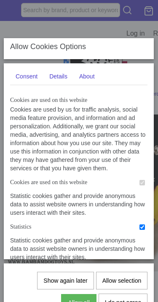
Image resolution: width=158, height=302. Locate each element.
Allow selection (122, 250)
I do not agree (123, 271)
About (87, 138)
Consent (26, 138)
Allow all (78, 271)
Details (58, 138)
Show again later (65, 250)
